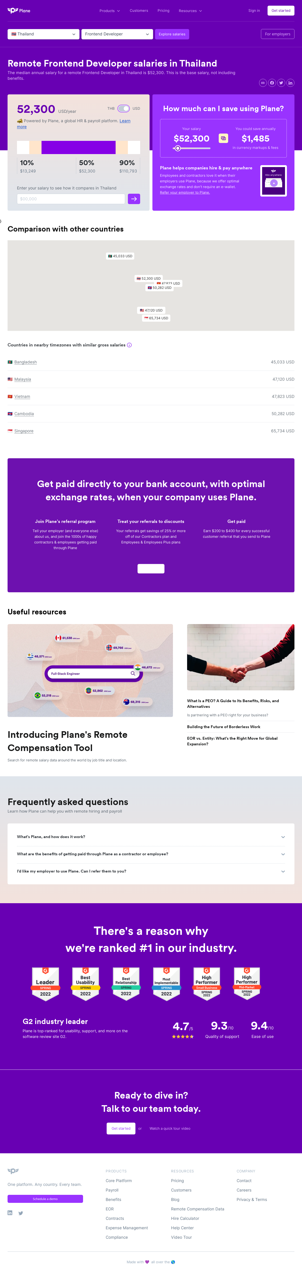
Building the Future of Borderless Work (223, 726)
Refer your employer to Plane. (185, 192)
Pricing (163, 10)
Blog (175, 1199)
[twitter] (281, 82)
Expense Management (127, 1227)
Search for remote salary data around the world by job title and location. (67, 760)
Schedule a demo (45, 1199)
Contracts (115, 1218)
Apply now (151, 570)
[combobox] (12, 34)
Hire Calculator (185, 1218)
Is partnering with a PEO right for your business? (227, 715)
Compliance (117, 1237)
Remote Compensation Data (197, 1209)
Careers (244, 1190)
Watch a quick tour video (170, 1128)
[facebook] (272, 83)
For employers (277, 34)
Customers (139, 10)
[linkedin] (290, 83)
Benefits (113, 1199)
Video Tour (181, 1237)
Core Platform (119, 1180)
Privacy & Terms (252, 1199)
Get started (281, 10)
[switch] (123, 108)
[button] (151, 281)
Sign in (254, 10)
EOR (110, 1209)
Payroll (112, 1190)
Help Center (182, 1227)
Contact (244, 1180)
